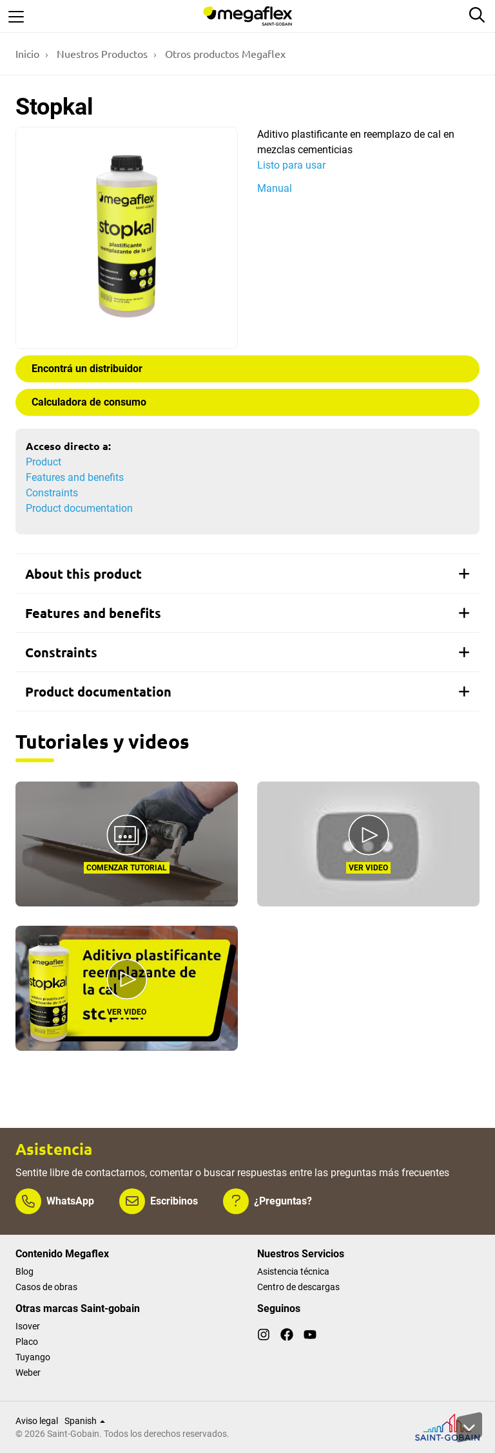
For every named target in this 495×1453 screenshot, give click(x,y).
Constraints (52, 493)
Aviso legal (36, 1421)
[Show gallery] (126, 237)
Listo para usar (291, 165)
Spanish (84, 1421)
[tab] (247, 573)
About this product (247, 573)
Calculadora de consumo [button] (89, 402)
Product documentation (79, 508)
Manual (274, 188)
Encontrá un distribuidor (87, 368)
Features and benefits (75, 477)
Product (43, 462)
